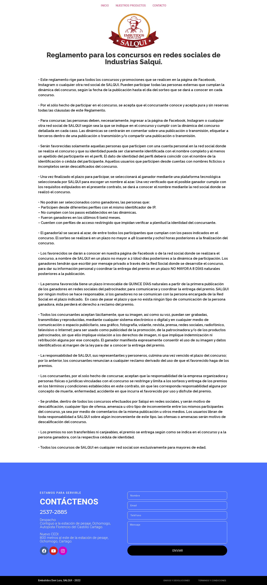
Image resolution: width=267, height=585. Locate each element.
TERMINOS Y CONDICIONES (212, 580)
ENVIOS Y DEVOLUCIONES (176, 580)
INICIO (105, 5)
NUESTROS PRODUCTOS (131, 5)
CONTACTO (159, 5)
